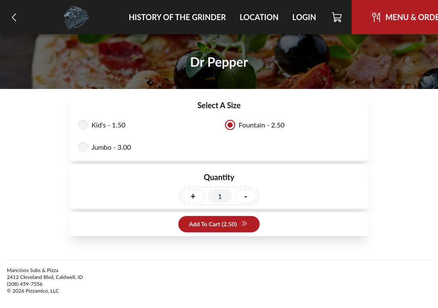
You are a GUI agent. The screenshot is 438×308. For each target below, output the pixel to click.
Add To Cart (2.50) (218, 224)
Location (259, 17)
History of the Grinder (177, 17)
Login (304, 17)
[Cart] (337, 17)
